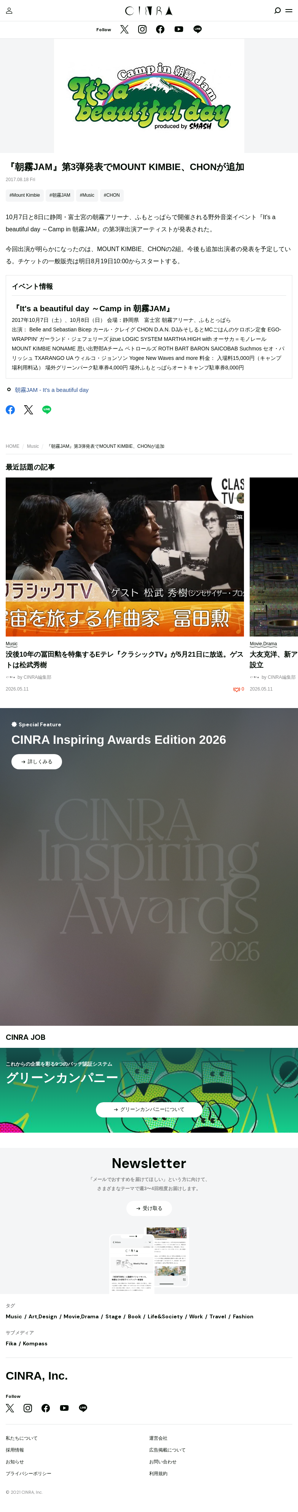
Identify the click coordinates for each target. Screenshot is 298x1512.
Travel (217, 1316)
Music (33, 446)
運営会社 (158, 1438)
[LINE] (197, 30)
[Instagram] (142, 30)
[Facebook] (160, 30)
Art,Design (43, 1316)
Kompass (35, 1343)
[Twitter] (124, 30)
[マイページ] (9, 10)
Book (134, 1316)
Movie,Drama (81, 1316)
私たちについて (22, 1438)
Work (196, 1316)
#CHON (112, 195)
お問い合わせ (163, 1461)
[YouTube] (179, 30)
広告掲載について (167, 1450)
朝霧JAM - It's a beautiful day (52, 390)
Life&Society (165, 1316)
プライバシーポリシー (28, 1473)
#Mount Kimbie (25, 195)
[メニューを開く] (289, 10)
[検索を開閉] (277, 10)
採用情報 (15, 1450)
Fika (11, 1343)
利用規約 (158, 1473)
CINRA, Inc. (37, 1375)
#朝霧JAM (59, 195)
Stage (113, 1316)
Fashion (243, 1316)
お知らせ (15, 1461)
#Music (87, 195)
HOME (12, 446)
